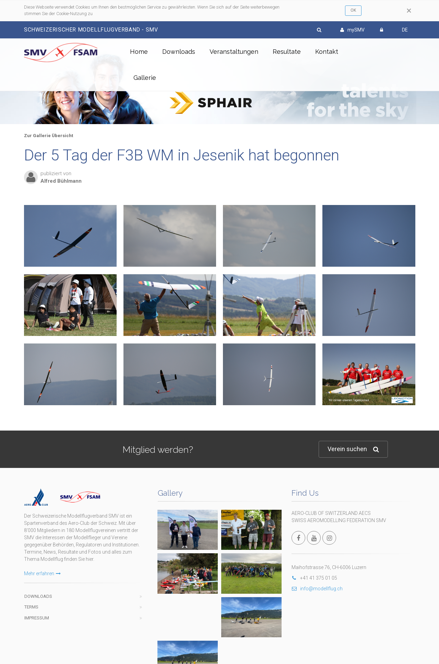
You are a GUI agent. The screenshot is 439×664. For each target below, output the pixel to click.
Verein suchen (353, 449)
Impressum (36, 617)
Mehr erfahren (42, 573)
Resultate (287, 51)
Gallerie (144, 77)
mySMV (352, 30)
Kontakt (326, 51)
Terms (31, 606)
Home (139, 51)
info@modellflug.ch (317, 588)
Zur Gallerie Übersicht (48, 135)
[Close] (409, 10)
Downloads (178, 51)
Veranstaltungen (234, 51)
